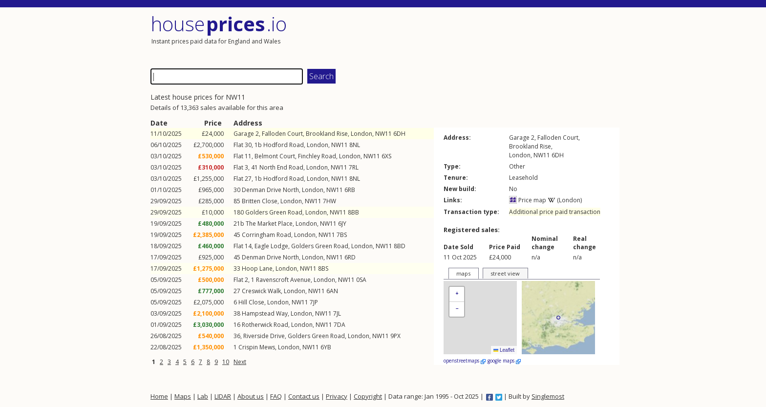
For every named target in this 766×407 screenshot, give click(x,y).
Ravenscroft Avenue (283, 280)
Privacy (336, 396)
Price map (527, 200)
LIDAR (222, 396)
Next (240, 362)
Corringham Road (266, 235)
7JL (337, 313)
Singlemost (548, 396)
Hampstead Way (265, 313)
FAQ (276, 396)
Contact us (303, 396)
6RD (350, 257)
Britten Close (259, 201)
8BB (353, 212)
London (361, 133)
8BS (323, 268)
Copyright (368, 396)
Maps (182, 396)
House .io (218, 23)
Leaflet (503, 350)
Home (159, 396)
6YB (325, 347)
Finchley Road (317, 156)
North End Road (281, 167)
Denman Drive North (270, 190)
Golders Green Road (273, 212)
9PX (395, 336)
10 (225, 362)
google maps (504, 360)
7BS (342, 235)
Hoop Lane (257, 268)
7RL (354, 167)
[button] (456, 294)
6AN (332, 291)
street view (505, 273)
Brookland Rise (327, 133)
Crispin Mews (256, 347)
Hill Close (251, 302)
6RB (349, 190)
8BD (399, 246)
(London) (565, 200)
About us (250, 396)
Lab (202, 396)
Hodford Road (283, 145)
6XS (386, 156)
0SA (361, 280)
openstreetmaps (465, 360)
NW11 (383, 133)
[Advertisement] (502, 36)
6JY (342, 223)
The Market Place (269, 223)
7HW (329, 201)
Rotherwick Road (265, 325)
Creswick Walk (261, 291)
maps (463, 273)
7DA (339, 325)
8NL (354, 145)
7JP (314, 302)
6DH (399, 133)
